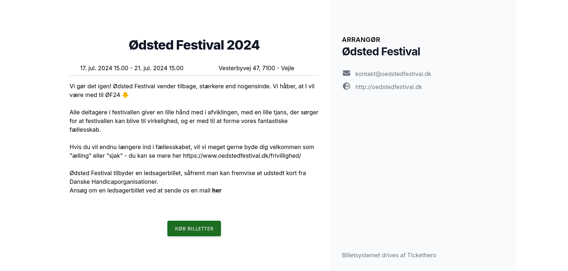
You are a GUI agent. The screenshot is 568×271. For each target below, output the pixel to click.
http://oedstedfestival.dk (388, 86)
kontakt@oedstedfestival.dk (393, 73)
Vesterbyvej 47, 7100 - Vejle (257, 68)
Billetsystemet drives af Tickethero (389, 255)
